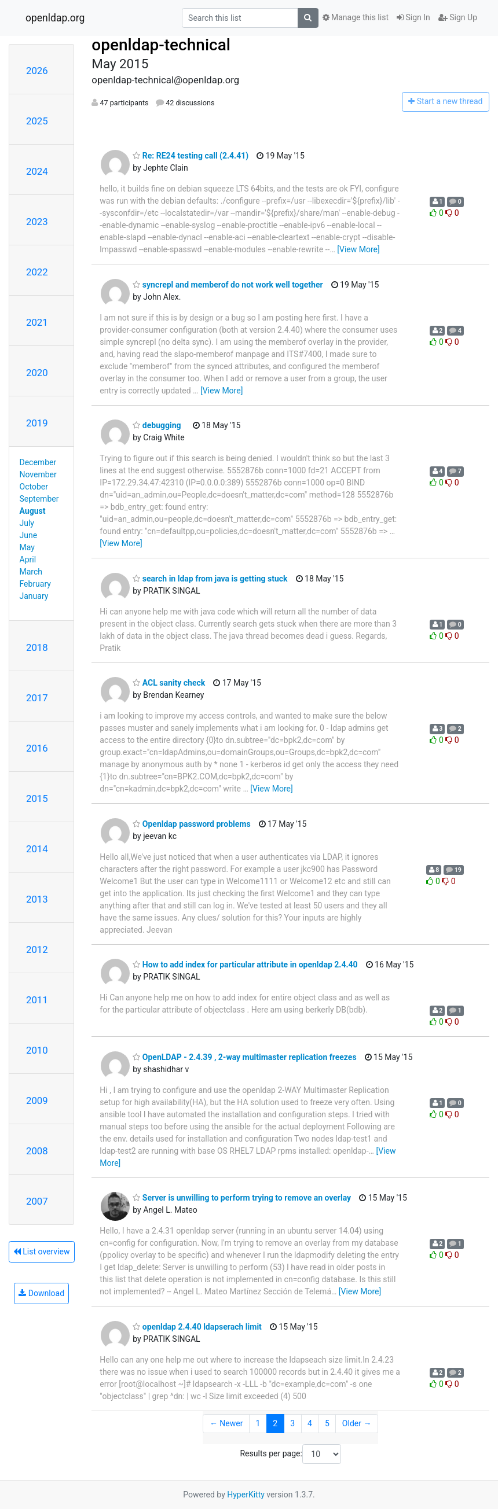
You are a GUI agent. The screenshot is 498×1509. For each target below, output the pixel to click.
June (29, 535)
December (38, 462)
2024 (37, 171)
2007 (37, 1201)
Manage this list (356, 17)
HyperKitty (246, 1494)
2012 (37, 949)
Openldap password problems (191, 824)
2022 (37, 272)
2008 (37, 1151)
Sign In (413, 17)
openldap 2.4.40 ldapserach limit (197, 1326)
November (38, 474)
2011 (37, 1000)
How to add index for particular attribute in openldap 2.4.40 (245, 964)
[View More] (358, 249)
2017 (37, 698)
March (31, 571)
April (28, 559)
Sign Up (457, 17)
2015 (37, 798)
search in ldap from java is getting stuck (210, 578)
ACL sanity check (169, 682)
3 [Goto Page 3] (292, 1423)
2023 (37, 221)
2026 (37, 70)
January (34, 596)
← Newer (226, 1423)
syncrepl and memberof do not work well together (228, 284)
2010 (37, 1050)
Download (41, 1293)
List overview (41, 1251)
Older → (357, 1423)
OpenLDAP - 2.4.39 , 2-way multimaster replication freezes (244, 1057)
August (33, 511)
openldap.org (55, 18)
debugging (157, 425)
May (27, 547)
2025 (37, 121)
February (35, 583)
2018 (37, 647)
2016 (37, 748)
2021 (37, 322)
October (34, 486)
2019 (37, 423)
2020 (37, 372)
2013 (37, 899)
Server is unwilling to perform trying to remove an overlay (242, 1197)
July (27, 523)
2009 (37, 1100)
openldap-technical (160, 44)
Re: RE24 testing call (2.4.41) (190, 155)
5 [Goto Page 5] (327, 1423)
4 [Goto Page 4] (309, 1423)
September (39, 498)
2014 (37, 849)
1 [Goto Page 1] (257, 1423)
